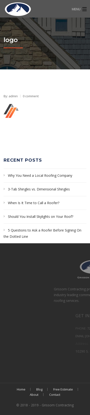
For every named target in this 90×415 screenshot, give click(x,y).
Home (21, 389)
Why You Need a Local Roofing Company (40, 175)
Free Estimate (63, 389)
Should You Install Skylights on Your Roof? (40, 216)
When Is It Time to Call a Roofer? (33, 203)
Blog (39, 389)
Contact (54, 394)
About (34, 394)
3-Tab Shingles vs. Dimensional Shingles (39, 189)
